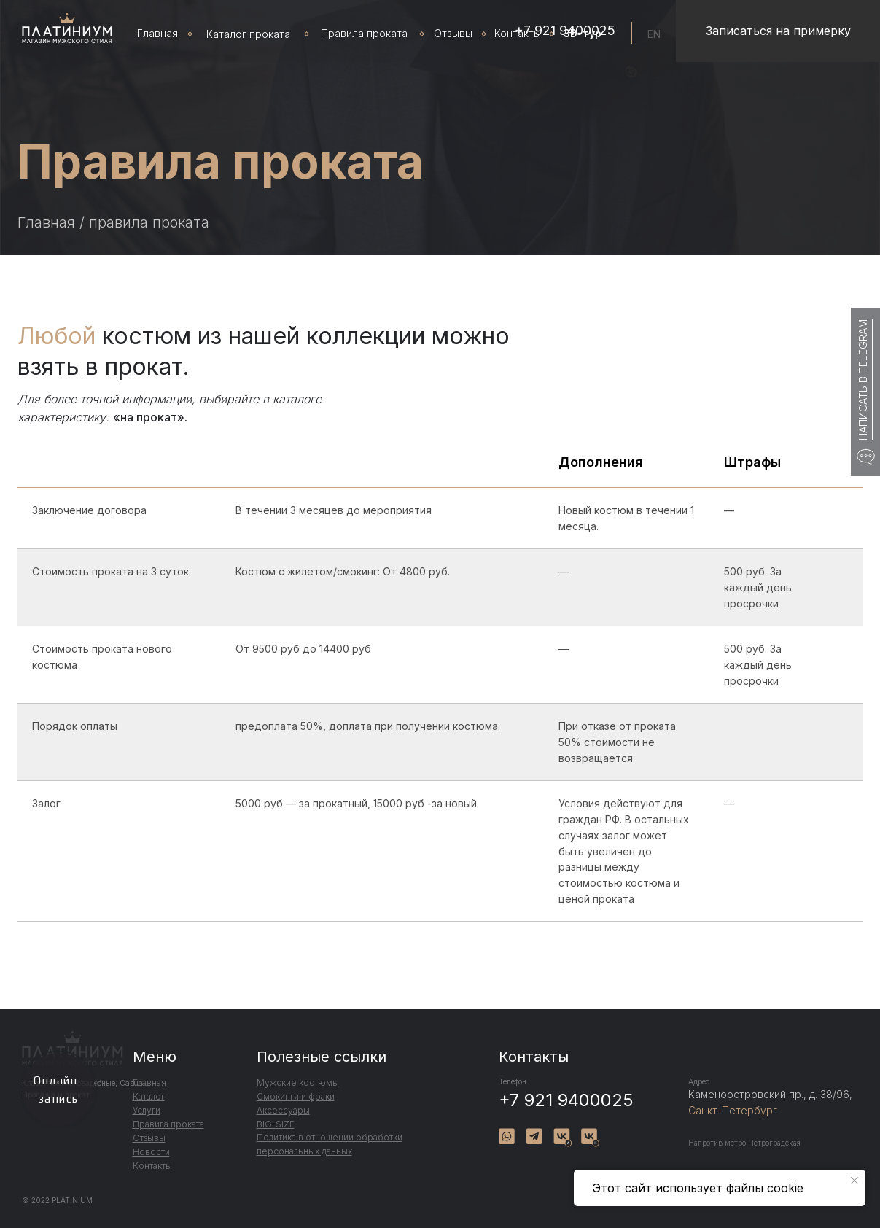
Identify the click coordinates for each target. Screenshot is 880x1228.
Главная (46, 222)
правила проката (149, 222)
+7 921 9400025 (566, 1100)
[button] (778, 31)
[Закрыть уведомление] (854, 1180)
